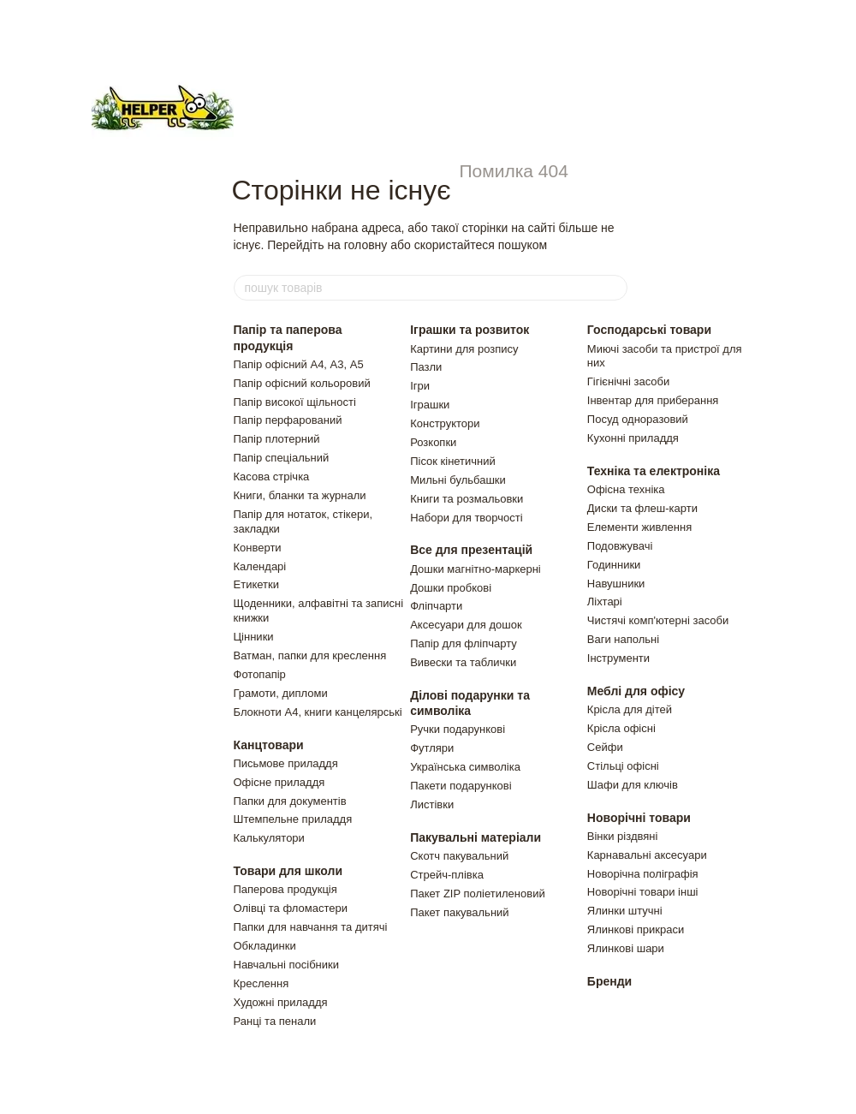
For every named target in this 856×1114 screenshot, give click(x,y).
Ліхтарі (604, 601)
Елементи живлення (639, 527)
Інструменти (618, 658)
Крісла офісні (621, 728)
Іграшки (429, 404)
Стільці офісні (623, 766)
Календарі (260, 566)
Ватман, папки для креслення (310, 655)
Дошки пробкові (450, 587)
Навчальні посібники (286, 964)
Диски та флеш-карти (642, 508)
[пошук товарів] (613, 288)
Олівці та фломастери (291, 908)
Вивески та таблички (463, 662)
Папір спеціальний (282, 457)
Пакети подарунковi (460, 785)
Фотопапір (260, 674)
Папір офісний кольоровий (302, 383)
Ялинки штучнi (625, 910)
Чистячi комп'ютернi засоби (657, 620)
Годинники (614, 564)
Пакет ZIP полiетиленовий (477, 893)
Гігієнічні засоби (628, 381)
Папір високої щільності (295, 402)
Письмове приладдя (286, 763)
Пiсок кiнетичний (453, 461)
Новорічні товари (639, 818)
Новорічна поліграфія (642, 873)
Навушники (616, 583)
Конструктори (444, 423)
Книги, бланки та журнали (300, 495)
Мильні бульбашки (458, 480)
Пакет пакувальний (459, 912)
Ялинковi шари (625, 948)
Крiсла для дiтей (629, 709)
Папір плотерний (277, 438)
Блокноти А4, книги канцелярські (318, 712)
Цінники (254, 636)
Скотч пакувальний (459, 855)
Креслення (261, 983)
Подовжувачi (620, 545)
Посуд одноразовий (637, 419)
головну (366, 245)
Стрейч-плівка (447, 874)
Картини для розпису (464, 349)
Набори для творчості (466, 517)
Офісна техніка (626, 489)
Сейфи (605, 747)
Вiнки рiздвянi (622, 836)
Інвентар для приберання (653, 400)
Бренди (609, 981)
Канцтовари (269, 745)
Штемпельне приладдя (293, 819)
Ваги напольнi (623, 639)
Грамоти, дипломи (281, 693)
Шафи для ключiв (632, 784)
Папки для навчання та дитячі (311, 926)
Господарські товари (649, 330)
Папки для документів (290, 801)
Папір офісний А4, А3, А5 (299, 364)
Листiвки (432, 804)
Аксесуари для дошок (465, 624)
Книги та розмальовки (466, 498)
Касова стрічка (272, 476)
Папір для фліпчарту (463, 643)
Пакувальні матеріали (475, 837)
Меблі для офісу (636, 691)
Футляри (432, 748)
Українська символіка (465, 766)
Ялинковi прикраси (635, 929)
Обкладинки (265, 945)
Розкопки (433, 442)
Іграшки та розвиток (469, 330)
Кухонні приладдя (633, 438)
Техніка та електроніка (653, 471)
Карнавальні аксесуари (647, 855)
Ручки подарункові (457, 729)
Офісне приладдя (279, 782)
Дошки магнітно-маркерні (475, 569)
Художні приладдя (281, 1002)
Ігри (420, 385)
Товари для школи (288, 871)
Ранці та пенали (275, 1021)
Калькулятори (269, 837)
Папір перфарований (288, 420)
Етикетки (256, 584)
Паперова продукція (285, 889)
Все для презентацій (471, 550)
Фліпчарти (436, 605)
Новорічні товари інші (642, 891)
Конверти (258, 547)
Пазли (426, 366)
